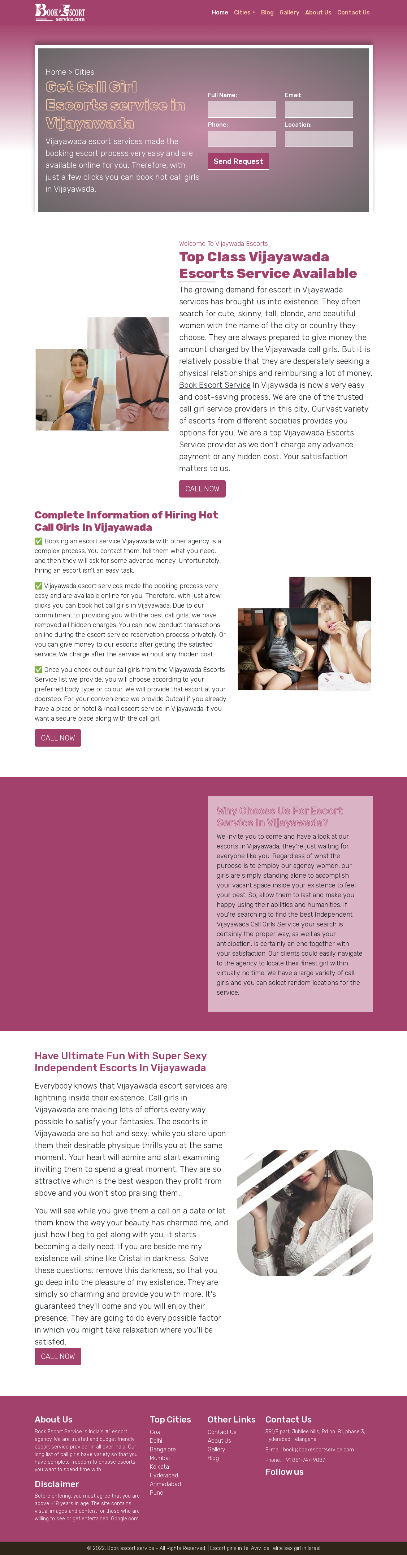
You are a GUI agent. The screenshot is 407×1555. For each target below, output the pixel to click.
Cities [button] (242, 12)
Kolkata (159, 1466)
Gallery (289, 12)
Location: (298, 124)
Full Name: (222, 95)
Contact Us (353, 12)
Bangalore (163, 1449)
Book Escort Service (215, 385)
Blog (267, 12)
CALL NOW (202, 489)
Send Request (238, 161)
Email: (293, 95)
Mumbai (160, 1458)
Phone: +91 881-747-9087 (295, 1460)
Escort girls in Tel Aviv (235, 1548)
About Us (318, 12)
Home (220, 12)
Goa (155, 1432)
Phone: (218, 124)
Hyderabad (164, 1475)
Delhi (156, 1440)
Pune (156, 1492)
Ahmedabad (165, 1484)
